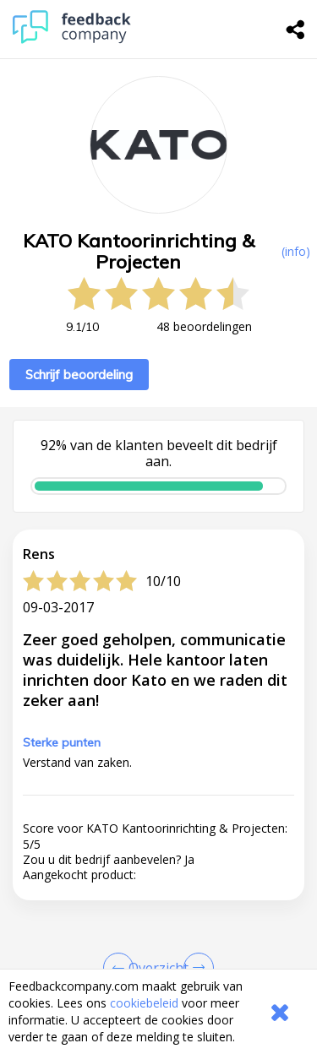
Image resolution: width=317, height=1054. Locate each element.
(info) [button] (295, 251)
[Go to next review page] (195, 968)
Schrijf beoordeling (79, 375)
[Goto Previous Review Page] (121, 968)
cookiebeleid (144, 1003)
